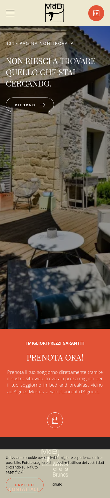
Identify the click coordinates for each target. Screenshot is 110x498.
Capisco (25, 485)
